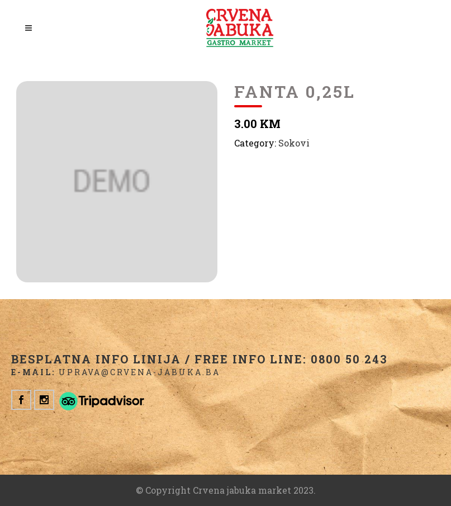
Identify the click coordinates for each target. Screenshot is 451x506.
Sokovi (294, 143)
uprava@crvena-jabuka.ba (139, 372)
